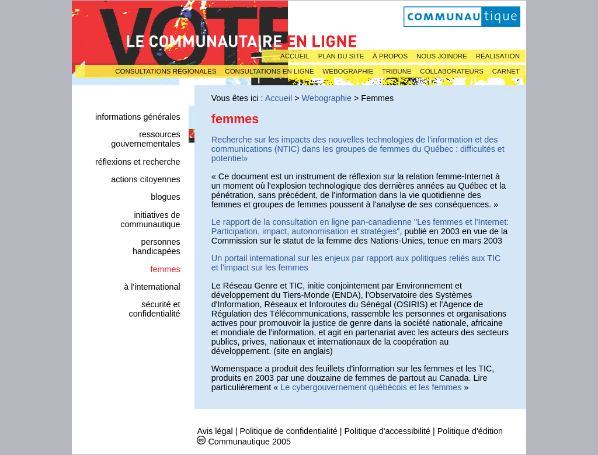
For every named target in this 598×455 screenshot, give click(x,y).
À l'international (152, 286)
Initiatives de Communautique (150, 219)
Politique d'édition (470, 431)
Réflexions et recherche (137, 161)
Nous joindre (441, 56)
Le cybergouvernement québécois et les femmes (370, 387)
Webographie (347, 71)
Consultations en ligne (269, 71)
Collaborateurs (452, 71)
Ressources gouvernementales (145, 139)
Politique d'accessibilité (387, 431)
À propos (390, 56)
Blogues (165, 197)
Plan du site (341, 56)
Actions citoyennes (145, 179)
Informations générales (137, 116)
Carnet (506, 71)
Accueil (295, 56)
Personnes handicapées (156, 246)
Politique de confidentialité (288, 431)
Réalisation (498, 56)
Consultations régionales (165, 71)
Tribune (397, 71)
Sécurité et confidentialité (154, 309)
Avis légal (214, 431)
